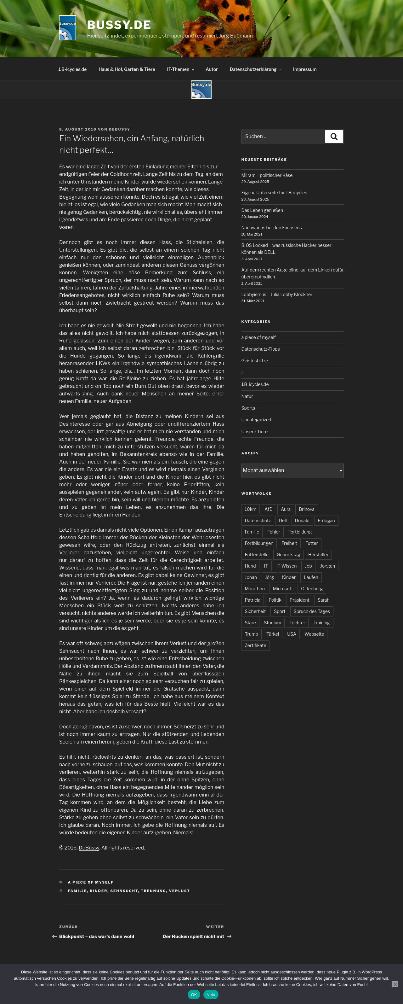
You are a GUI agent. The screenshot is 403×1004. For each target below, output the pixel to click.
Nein (211, 994)
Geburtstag (288, 554)
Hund (250, 566)
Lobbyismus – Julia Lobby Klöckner (277, 294)
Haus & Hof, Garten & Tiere (127, 69)
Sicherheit (255, 611)
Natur (247, 396)
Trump (251, 634)
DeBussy (119, 129)
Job (308, 566)
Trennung (153, 891)
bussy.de (119, 25)
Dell (283, 520)
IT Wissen (286, 566)
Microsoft (283, 588)
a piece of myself (91, 882)
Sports (248, 408)
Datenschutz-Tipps (260, 349)
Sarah (324, 600)
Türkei (272, 634)
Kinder (98, 891)
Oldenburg (312, 588)
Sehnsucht (124, 891)
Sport (280, 611)
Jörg (269, 577)
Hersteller (318, 554)
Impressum (305, 69)
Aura (286, 509)
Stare (250, 622)
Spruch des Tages (312, 611)
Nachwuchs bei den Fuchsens (271, 227)
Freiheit (289, 543)
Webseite (314, 634)
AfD (268, 509)
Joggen (327, 566)
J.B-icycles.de (73, 69)
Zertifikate (255, 645)
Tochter (297, 622)
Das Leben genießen (262, 210)
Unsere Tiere (254, 431)
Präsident (299, 600)
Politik (275, 600)
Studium (272, 622)
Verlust (179, 891)
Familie (77, 891)
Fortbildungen (259, 543)
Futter (311, 543)
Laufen (311, 577)
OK (194, 994)
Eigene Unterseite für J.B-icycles (274, 192)
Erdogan (326, 520)
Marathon (255, 588)
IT (243, 372)
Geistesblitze (254, 360)
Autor (212, 69)
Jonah (251, 577)
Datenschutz (258, 520)
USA (291, 634)
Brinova (307, 509)
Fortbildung (300, 531)
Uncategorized (256, 419)
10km (251, 509)
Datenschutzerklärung (256, 69)
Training (321, 622)
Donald (302, 520)
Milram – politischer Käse (267, 175)
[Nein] (395, 984)
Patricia (253, 600)
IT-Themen (181, 69)
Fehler (273, 531)
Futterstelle (257, 554)
